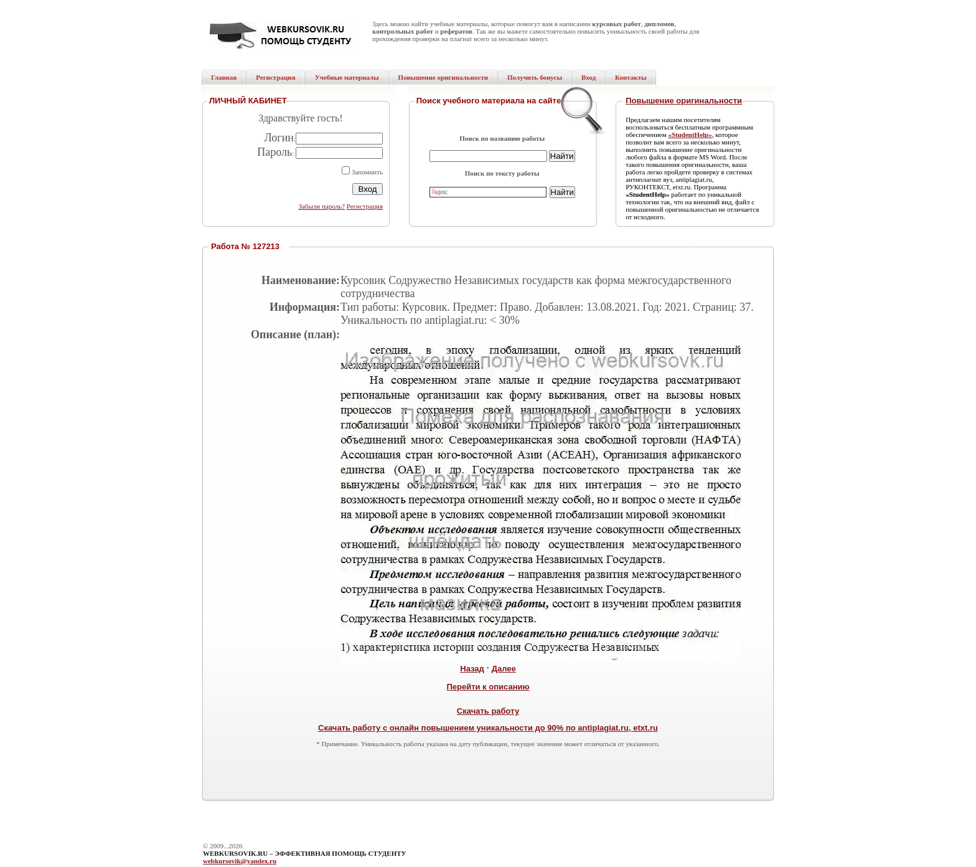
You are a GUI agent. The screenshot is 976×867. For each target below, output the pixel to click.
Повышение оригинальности (684, 100)
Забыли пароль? (321, 206)
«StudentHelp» (689, 134)
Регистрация (365, 206)
